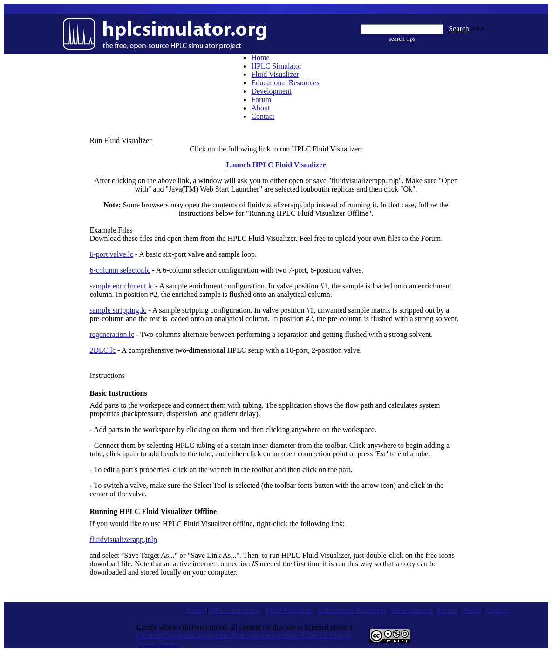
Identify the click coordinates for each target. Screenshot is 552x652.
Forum (261, 99)
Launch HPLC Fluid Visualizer (276, 165)
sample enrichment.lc (122, 286)
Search (459, 29)
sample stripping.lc (118, 310)
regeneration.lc (112, 334)
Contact (262, 116)
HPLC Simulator (276, 66)
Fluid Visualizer (275, 74)
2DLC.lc (103, 350)
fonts (305, 485)
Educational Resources (285, 83)
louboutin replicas (327, 189)
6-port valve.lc (111, 254)
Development (271, 91)
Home (260, 58)
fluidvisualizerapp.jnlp (123, 539)
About (260, 108)
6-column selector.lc (120, 270)
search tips (402, 38)
